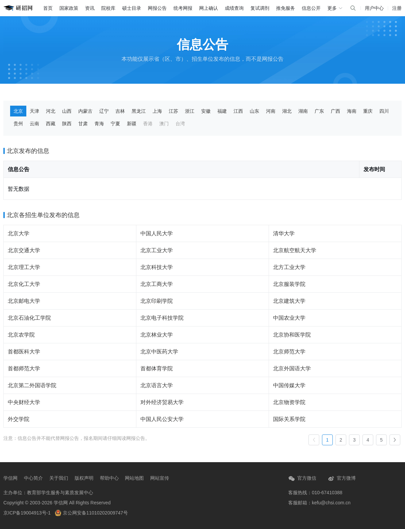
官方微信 (302, 478)
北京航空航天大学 (294, 250)
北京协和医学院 (292, 335)
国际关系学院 (289, 419)
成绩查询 (234, 8)
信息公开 (311, 8)
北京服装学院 (289, 284)
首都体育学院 (156, 368)
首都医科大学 (24, 351)
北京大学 (18, 233)
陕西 (67, 123)
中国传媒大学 (289, 385)
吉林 (120, 111)
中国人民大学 (156, 233)
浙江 (189, 111)
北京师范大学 (289, 351)
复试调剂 (259, 8)
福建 (222, 111)
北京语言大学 (156, 385)
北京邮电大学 (24, 301)
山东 (254, 111)
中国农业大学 (289, 318)
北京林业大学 (156, 335)
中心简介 (33, 478)
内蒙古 (85, 111)
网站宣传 (159, 478)
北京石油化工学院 (29, 318)
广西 (335, 111)
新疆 (131, 123)
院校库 (108, 8)
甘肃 (83, 123)
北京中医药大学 (159, 351)
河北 (50, 111)
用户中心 (374, 8)
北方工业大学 (289, 267)
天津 (34, 111)
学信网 (10, 478)
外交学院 (18, 419)
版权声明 (84, 478)
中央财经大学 (24, 402)
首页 (48, 8)
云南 (34, 123)
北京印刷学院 (156, 301)
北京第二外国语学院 (32, 385)
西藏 (50, 123)
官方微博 (342, 478)
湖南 (303, 111)
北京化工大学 (24, 284)
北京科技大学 (156, 267)
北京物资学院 (289, 402)
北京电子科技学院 (162, 318)
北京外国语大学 (292, 368)
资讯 (89, 8)
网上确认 (208, 8)
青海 (99, 123)
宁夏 (115, 123)
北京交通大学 (24, 250)
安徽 (206, 111)
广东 (319, 111)
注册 (397, 8)
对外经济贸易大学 (162, 402)
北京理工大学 (24, 267)
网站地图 (134, 478)
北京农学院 (21, 335)
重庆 (368, 111)
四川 (384, 111)
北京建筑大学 (289, 301)
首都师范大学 (24, 368)
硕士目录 (131, 8)
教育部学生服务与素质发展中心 (60, 492)
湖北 (287, 111)
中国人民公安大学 (162, 419)
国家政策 (68, 8)
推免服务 (285, 8)
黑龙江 (139, 111)
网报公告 (157, 8)
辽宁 (104, 111)
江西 (238, 111)
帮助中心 (109, 478)
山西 (67, 111)
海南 (351, 111)
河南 (270, 111)
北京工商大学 (156, 284)
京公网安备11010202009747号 (91, 512)
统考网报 (182, 8)
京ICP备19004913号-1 (27, 512)
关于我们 (58, 478)
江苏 (173, 111)
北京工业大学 (156, 250)
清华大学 (284, 233)
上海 (157, 111)
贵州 (18, 123)
